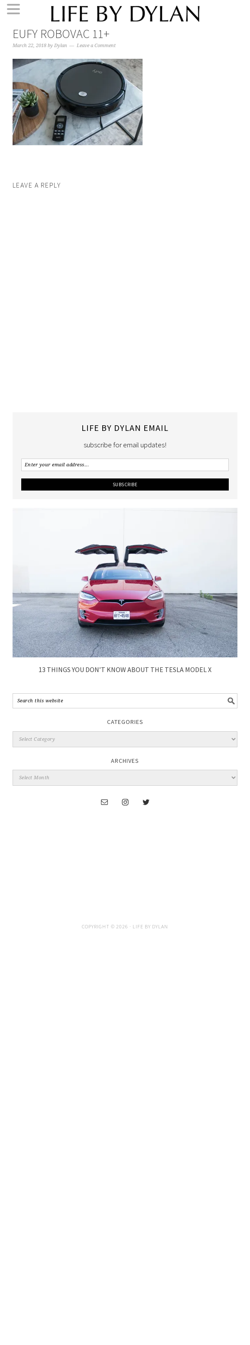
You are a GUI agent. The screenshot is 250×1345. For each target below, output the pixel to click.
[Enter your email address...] (125, 465)
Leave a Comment (96, 45)
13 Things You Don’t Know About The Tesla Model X (125, 669)
